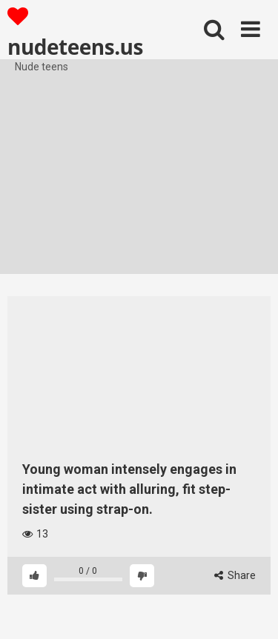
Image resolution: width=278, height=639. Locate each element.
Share (235, 575)
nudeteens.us (75, 32)
